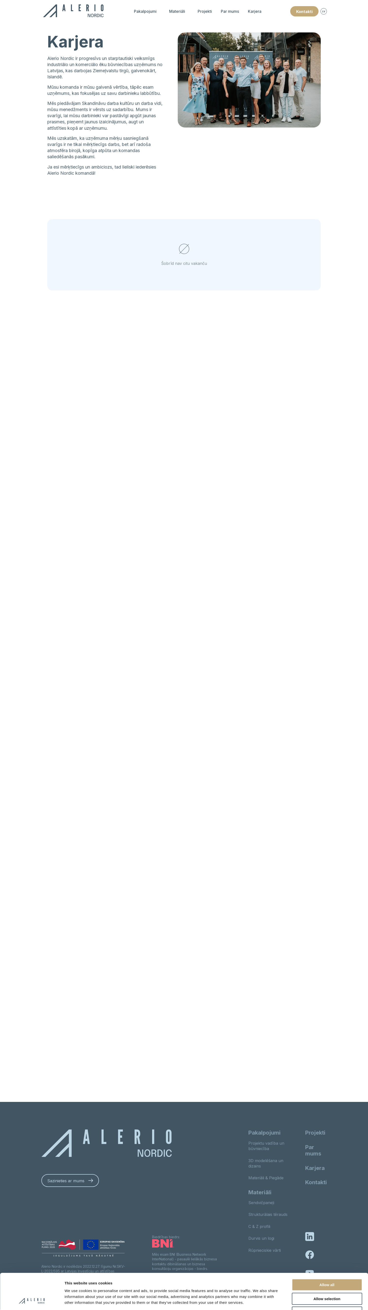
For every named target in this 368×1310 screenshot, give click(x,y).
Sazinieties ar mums (65, 1180)
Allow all (327, 1251)
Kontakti (304, 11)
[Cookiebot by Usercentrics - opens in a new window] (31, 1300)
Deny (327, 1279)
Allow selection (326, 1265)
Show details (258, 1300)
